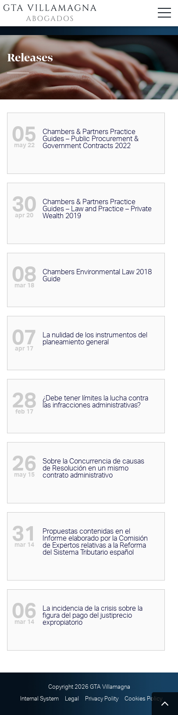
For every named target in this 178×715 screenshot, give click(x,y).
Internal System (39, 698)
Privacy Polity (101, 698)
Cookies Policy (143, 698)
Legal (72, 698)
